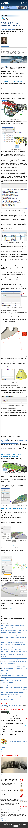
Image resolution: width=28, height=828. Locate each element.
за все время (8, 713)
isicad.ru (9, 809)
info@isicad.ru (13, 812)
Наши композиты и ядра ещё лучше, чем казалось (12, 716)
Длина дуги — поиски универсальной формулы (11, 718)
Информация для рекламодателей (6, 820)
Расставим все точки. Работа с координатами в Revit (12, 715)
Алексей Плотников (7, 29)
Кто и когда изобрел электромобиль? (9, 734)
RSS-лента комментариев (6, 774)
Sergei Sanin (2, 789)
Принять (16, 826)
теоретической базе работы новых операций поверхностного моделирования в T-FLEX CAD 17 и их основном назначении (14, 442)
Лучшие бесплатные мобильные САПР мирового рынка (13, 728)
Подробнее (2, 818)
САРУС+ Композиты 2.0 (4, 795)
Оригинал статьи (5, 46)
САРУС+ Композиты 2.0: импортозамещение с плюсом (13, 729)
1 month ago (11, 795)
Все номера (3, 747)
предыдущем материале (7, 66)
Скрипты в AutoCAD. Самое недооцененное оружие (12, 720)
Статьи (3, 13)
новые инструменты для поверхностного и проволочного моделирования (13, 439)
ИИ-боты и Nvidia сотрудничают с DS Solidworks (10, 705)
